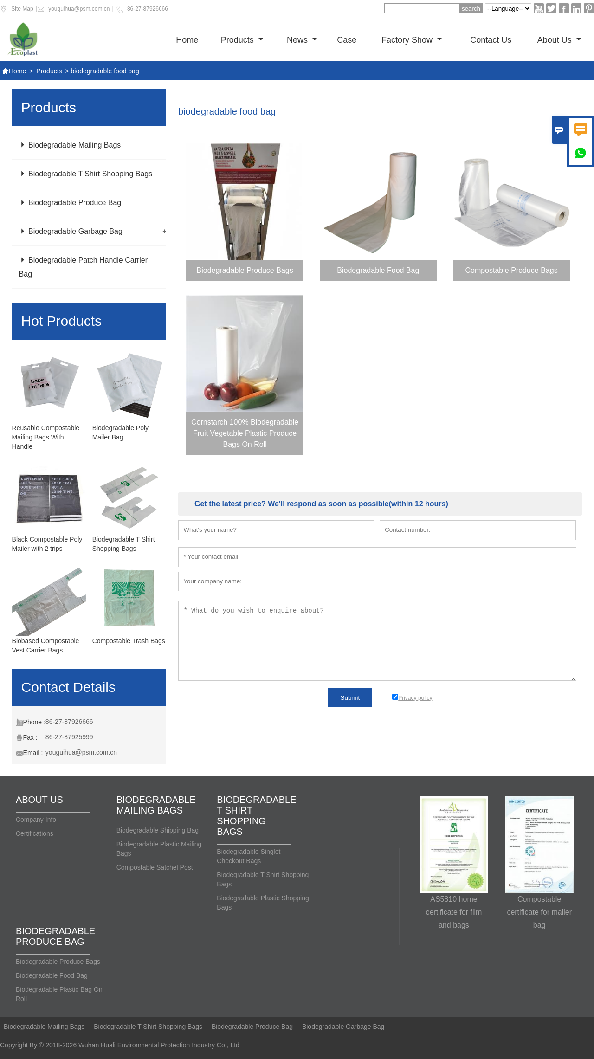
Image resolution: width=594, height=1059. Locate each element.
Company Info (36, 819)
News (302, 40)
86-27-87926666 (147, 9)
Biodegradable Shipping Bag (157, 830)
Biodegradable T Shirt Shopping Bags (86, 174)
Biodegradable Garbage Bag (71, 231)
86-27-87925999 (69, 737)
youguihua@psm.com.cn (79, 9)
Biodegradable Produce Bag (70, 203)
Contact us (490, 40)
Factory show (411, 40)
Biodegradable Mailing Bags (70, 145)
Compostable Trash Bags (128, 641)
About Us (559, 40)
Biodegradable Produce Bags (58, 961)
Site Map (22, 9)
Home (187, 40)
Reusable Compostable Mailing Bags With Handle (46, 437)
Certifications (34, 833)
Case (346, 40)
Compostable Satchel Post (154, 867)
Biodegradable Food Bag (52, 975)
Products (242, 40)
